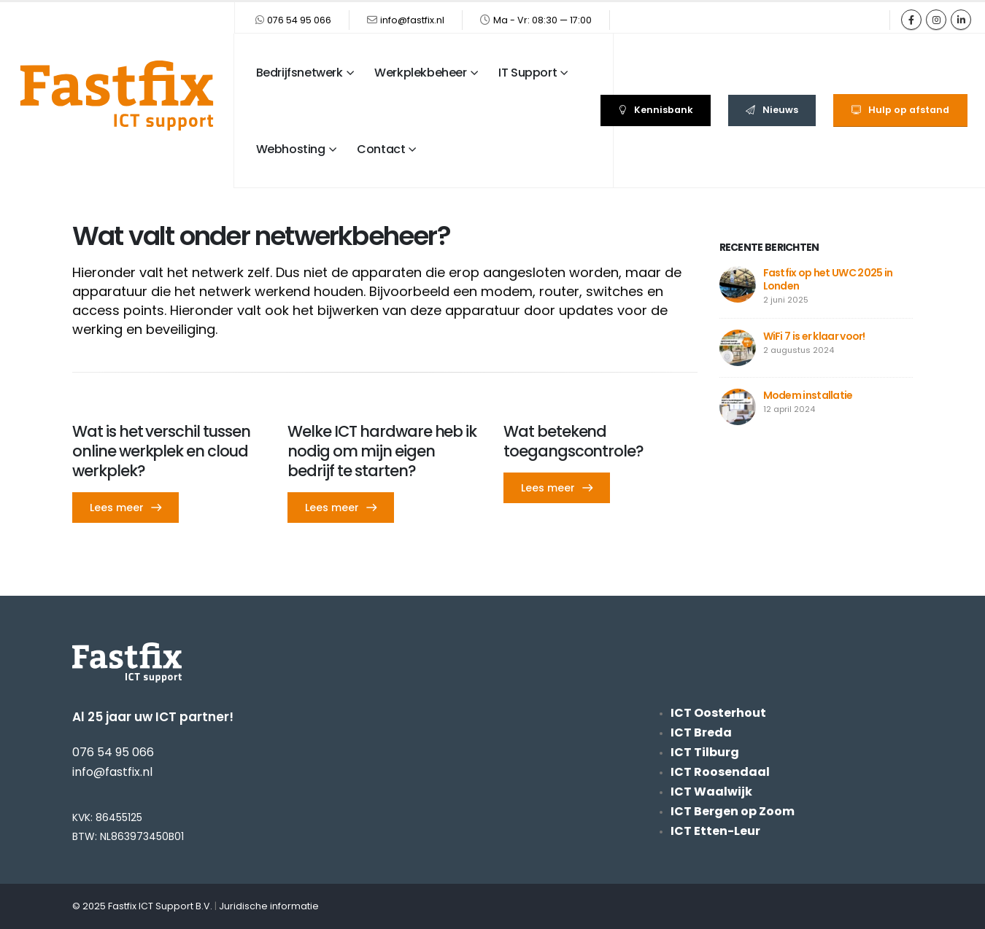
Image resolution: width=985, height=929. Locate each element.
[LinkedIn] (961, 19)
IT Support (527, 72)
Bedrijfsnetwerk (299, 72)
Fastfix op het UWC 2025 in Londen (828, 279)
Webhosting (290, 149)
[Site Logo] (116, 95)
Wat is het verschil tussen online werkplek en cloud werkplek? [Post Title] (161, 451)
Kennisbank (656, 110)
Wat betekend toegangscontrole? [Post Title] (573, 441)
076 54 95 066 (299, 20)
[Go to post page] (737, 283)
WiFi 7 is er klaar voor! (814, 336)
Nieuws (772, 110)
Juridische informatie (269, 906)
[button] (125, 507)
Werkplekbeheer (420, 72)
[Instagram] (936, 19)
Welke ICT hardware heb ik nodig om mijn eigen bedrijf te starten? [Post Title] (381, 451)
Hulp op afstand (900, 110)
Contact (381, 149)
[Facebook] (911, 19)
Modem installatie (808, 395)
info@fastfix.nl (412, 20)
